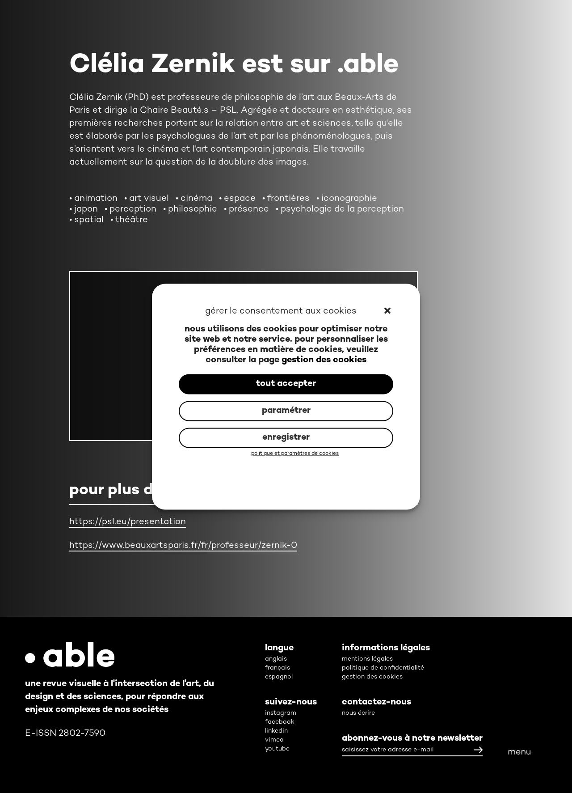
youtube (277, 749)
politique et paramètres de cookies (295, 453)
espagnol (279, 677)
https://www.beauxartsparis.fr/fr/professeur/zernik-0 (183, 546)
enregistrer (286, 437)
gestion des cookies (324, 360)
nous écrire (358, 713)
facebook (279, 722)
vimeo (274, 740)
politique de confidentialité (383, 668)
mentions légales (367, 659)
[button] (388, 311)
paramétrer (286, 411)
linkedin (276, 731)
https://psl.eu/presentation (127, 522)
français (277, 668)
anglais (276, 659)
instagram (280, 713)
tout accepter (286, 384)
